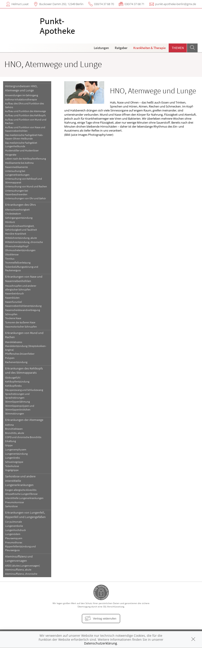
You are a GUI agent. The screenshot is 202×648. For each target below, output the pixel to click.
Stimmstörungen (14, 413)
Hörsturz (10, 222)
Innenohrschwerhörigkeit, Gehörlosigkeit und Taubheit (21, 227)
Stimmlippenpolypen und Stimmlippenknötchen (19, 407)
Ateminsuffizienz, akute (18, 569)
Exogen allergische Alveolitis (20, 490)
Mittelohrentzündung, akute (21, 237)
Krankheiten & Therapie (149, 48)
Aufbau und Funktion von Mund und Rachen (25, 121)
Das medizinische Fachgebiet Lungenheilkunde (21, 144)
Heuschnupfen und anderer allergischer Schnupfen (20, 287)
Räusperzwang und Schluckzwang (24, 390)
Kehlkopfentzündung (17, 381)
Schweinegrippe (14, 461)
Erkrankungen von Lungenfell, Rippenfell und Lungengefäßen (25, 514)
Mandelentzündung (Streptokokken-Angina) (25, 347)
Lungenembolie (14, 525)
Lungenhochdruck (15, 530)
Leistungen (101, 48)
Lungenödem (12, 534)
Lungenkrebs (12, 457)
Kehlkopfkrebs (13, 385)
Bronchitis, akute (14, 433)
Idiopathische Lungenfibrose (21, 493)
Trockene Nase (13, 318)
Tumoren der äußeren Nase (20, 322)
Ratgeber (121, 48)
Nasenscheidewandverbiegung (22, 310)
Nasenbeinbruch (14, 293)
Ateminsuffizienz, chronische (21, 573)
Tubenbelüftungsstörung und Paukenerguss (21, 268)
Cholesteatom (13, 213)
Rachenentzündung (16, 362)
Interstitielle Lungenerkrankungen (24, 498)
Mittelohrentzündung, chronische (24, 242)
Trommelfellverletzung (17, 262)
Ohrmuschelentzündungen (20, 250)
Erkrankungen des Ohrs (20, 205)
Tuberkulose (12, 466)
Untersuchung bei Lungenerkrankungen (17, 172)
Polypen (10, 358)
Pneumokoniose (14, 502)
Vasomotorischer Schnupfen (21, 326)
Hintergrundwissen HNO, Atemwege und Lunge (21, 88)
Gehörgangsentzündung (18, 217)
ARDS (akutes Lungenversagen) (22, 565)
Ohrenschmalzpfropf (16, 246)
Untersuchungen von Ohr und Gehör (25, 198)
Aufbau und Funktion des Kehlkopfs (25, 115)
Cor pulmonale (13, 521)
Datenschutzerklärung (100, 643)
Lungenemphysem (15, 449)
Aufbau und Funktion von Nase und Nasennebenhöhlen (25, 129)
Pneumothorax (13, 542)
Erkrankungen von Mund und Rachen (24, 335)
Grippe (9, 445)
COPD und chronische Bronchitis (23, 437)
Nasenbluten (12, 297)
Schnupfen (11, 314)
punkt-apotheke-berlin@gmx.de (175, 4)
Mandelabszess (13, 342)
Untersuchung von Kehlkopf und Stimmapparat (23, 180)
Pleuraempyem (13, 538)
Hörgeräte (10, 154)
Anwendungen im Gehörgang (21, 95)
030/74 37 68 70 (104, 4)
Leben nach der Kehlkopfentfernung (25, 158)
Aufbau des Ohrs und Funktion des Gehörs (24, 105)
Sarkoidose (11, 506)
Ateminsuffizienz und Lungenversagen (19, 558)
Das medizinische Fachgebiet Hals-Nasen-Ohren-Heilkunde (24, 136)
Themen (178, 48)
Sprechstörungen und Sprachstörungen (17, 395)
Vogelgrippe (12, 470)
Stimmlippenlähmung (17, 401)
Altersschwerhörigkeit (17, 209)
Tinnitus (9, 258)
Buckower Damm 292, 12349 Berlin (61, 4)
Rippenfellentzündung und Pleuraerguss (20, 548)
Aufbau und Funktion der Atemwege (25, 111)
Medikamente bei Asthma (19, 162)
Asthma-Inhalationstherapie (21, 99)
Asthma (9, 424)
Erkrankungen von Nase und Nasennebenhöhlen (23, 279)
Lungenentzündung (16, 453)
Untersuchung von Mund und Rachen (26, 186)
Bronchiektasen (14, 428)
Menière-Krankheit (15, 233)
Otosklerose (12, 254)
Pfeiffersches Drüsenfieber (19, 353)
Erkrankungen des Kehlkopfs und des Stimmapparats (24, 370)
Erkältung (10, 441)
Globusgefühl (12, 377)
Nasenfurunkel (13, 301)
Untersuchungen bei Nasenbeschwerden (16, 192)
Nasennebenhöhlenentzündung (23, 305)
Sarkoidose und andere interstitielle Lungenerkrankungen (20, 480)
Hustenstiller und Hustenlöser (22, 150)
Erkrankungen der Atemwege (24, 420)
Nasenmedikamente (16, 167)
